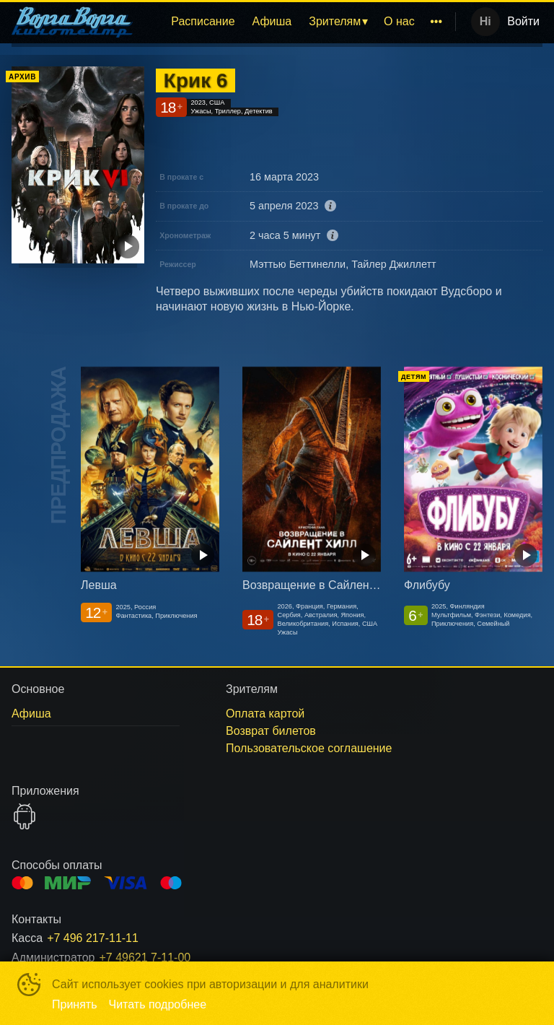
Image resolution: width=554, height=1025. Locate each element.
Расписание (202, 21)
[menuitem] (202, 22)
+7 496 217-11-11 (92, 938)
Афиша (272, 21)
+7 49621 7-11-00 (144, 957)
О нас (399, 21)
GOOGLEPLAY (25, 816)
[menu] (296, 22)
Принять (74, 1004)
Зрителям (335, 21)
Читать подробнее (158, 1004)
